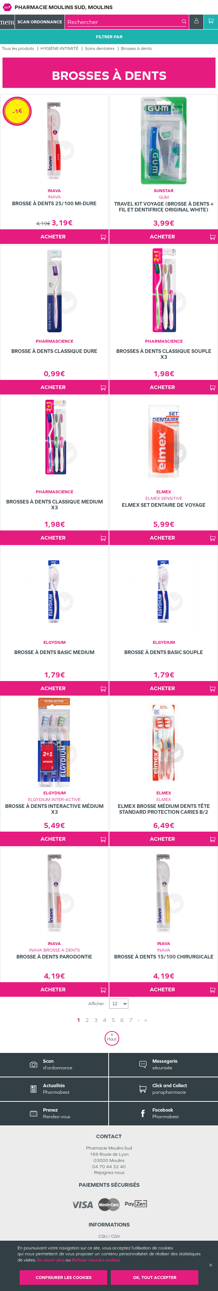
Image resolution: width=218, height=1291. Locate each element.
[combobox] (124, 22)
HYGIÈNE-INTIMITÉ (59, 48)
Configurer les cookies (64, 1277)
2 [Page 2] (87, 1020)
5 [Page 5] (113, 1020)
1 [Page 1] (78, 1020)
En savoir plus (51, 1260)
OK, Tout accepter (154, 1277)
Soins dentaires (99, 48)
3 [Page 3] (96, 1020)
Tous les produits (18, 48)
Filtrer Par (109, 36)
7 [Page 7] (131, 1020)
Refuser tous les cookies (96, 1260)
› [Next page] (138, 1020)
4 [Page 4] (104, 1020)
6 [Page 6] (122, 1020)
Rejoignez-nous (109, 1172)
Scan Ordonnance (39, 21)
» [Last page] (145, 1020)
